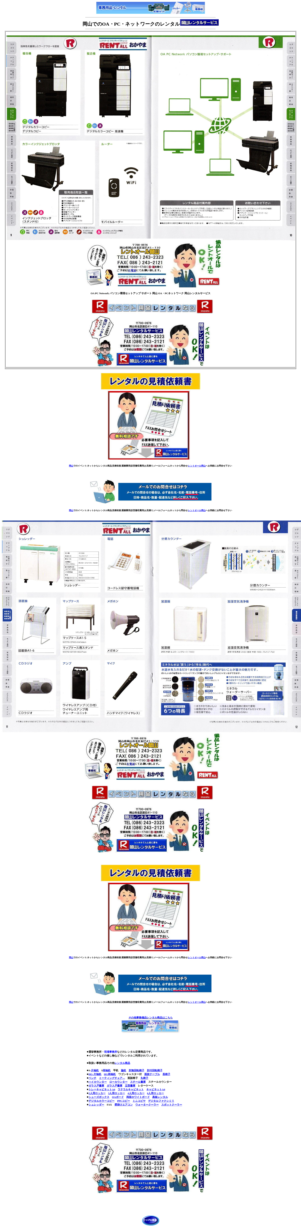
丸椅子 (144, 1078)
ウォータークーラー (147, 1104)
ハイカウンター (98, 1081)
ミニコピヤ (139, 1100)
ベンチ (92, 1078)
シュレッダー (96, 1104)
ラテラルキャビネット (131, 1089)
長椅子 (166, 1074)
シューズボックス (99, 1097)
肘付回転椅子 (154, 1070)
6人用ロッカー (155, 1093)
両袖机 (107, 1070)
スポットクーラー (171, 1104)
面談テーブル (152, 1074)
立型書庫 (130, 1085)
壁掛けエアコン (124, 1104)
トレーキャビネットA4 (102, 1089)
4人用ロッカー (136, 1093)
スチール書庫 (138, 1081)
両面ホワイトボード (138, 1097)
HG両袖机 (110, 1074)
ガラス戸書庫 (96, 1085)
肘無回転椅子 (136, 1070)
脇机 (123, 1070)
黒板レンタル (160, 1097)
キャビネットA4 (155, 1089)
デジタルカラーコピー (102, 1100)
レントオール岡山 (197, 466)
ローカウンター (118, 1081)
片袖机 (95, 1070)
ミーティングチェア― (112, 1078)
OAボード (118, 1097)
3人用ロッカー (116, 1093)
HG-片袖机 (95, 1074)
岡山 (71, 466)
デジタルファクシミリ (161, 1100)
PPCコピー (123, 1100)
